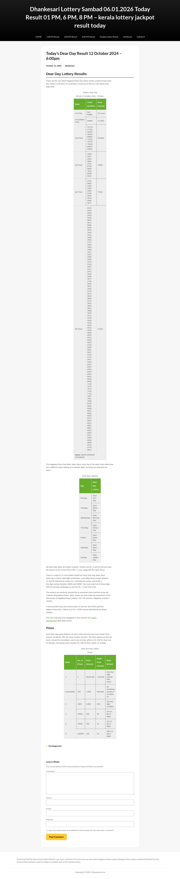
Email (49, 808)
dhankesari (70, 66)
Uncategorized (54, 746)
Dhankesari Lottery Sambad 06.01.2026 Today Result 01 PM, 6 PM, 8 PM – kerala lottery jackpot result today (90, 17)
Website (49, 819)
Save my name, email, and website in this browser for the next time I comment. (81, 830)
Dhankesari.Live (98, 872)
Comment (51, 771)
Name (49, 798)
